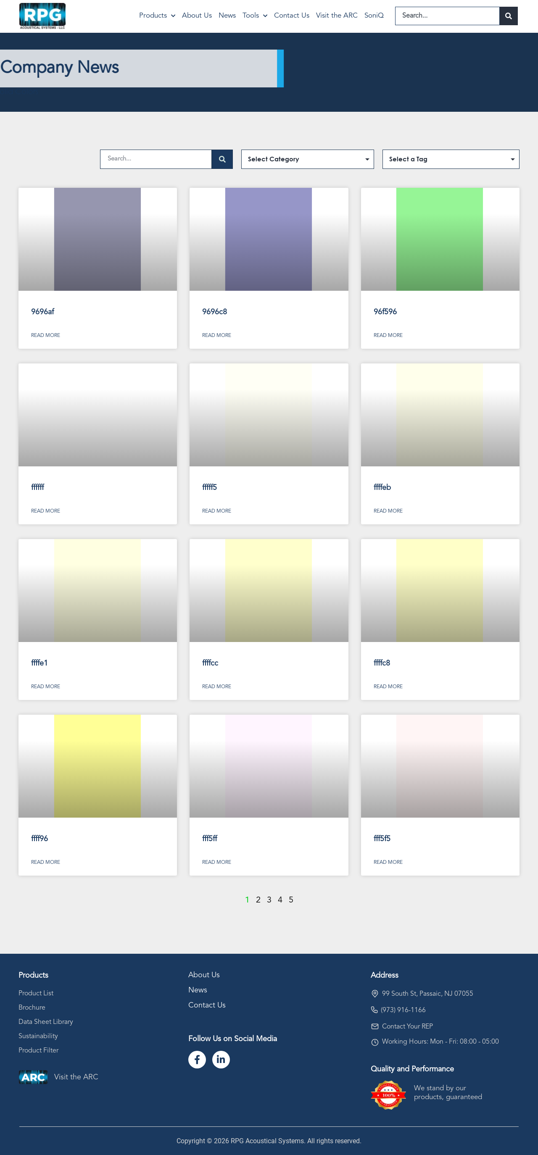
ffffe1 (39, 663)
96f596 (385, 312)
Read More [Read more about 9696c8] (216, 335)
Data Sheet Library (45, 1022)
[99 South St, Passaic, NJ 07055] (375, 993)
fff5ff (209, 839)
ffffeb (382, 488)
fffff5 (209, 488)
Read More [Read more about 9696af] (45, 335)
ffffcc (210, 663)
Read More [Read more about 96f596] (388, 335)
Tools (255, 16)
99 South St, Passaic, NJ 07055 (427, 994)
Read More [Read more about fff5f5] (388, 862)
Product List (35, 993)
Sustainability (38, 1036)
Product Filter (38, 1050)
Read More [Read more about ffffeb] (388, 511)
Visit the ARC (337, 15)
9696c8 (214, 312)
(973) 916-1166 (403, 1010)
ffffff (37, 488)
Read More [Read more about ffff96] (45, 862)
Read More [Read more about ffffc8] (388, 686)
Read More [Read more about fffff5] (216, 511)
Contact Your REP (407, 1026)
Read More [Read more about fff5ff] (216, 862)
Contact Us (291, 15)
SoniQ (374, 15)
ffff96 (39, 839)
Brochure (31, 1008)
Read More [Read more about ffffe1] (45, 686)
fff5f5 (382, 839)
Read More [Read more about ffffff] (45, 511)
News (227, 15)
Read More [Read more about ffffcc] (216, 686)
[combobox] (447, 16)
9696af (42, 312)
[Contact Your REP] (375, 1026)
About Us (197, 15)
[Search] (509, 16)
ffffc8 (382, 663)
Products (157, 16)
